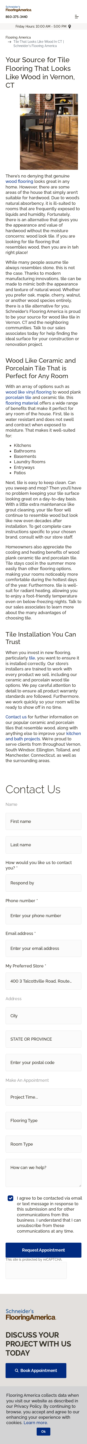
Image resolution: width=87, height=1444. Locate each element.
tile (32, 657)
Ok (43, 1431)
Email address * (21, 933)
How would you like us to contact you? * (39, 865)
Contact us (16, 716)
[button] (43, 882)
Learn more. (36, 1422)
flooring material (22, 403)
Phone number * (22, 900)
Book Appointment (36, 1370)
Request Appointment (43, 1250)
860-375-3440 (17, 17)
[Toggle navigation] (76, 16)
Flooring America (18, 37)
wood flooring (19, 181)
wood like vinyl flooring (29, 392)
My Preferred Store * (26, 965)
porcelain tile (18, 397)
